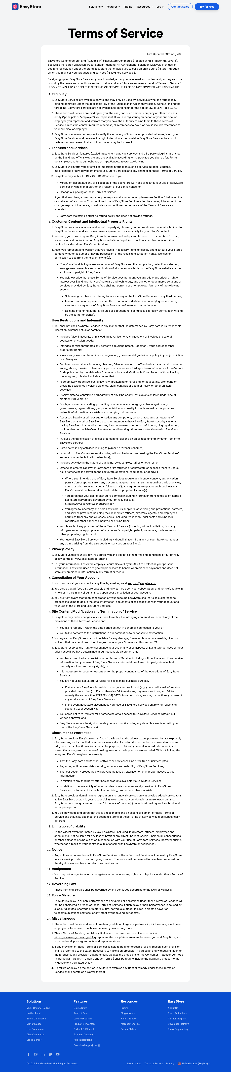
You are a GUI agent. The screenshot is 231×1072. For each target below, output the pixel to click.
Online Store (80, 1008)
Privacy (170, 1063)
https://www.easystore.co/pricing (123, 161)
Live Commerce (35, 1029)
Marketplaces (34, 1023)
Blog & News (128, 1013)
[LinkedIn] (43, 1054)
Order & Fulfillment (84, 1029)
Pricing (127, 6)
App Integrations (83, 1039)
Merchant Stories (130, 1023)
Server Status (128, 1029)
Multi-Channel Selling (38, 1008)
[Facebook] (29, 1054)
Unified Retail (34, 1013)
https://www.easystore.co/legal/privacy (89, 503)
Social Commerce (36, 1018)
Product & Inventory (84, 1023)
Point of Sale (80, 1013)
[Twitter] (50, 1054)
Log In (160, 6)
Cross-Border (34, 1039)
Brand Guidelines (177, 1013)
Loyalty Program (83, 1018)
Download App (87, 1045)
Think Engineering (178, 1029)
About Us (173, 1008)
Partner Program (177, 1018)
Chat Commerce (35, 1034)
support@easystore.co (142, 583)
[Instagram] (36, 1054)
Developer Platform (178, 1023)
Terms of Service (153, 1063)
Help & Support (129, 1018)
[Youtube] (58, 1054)
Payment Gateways (84, 1034)
